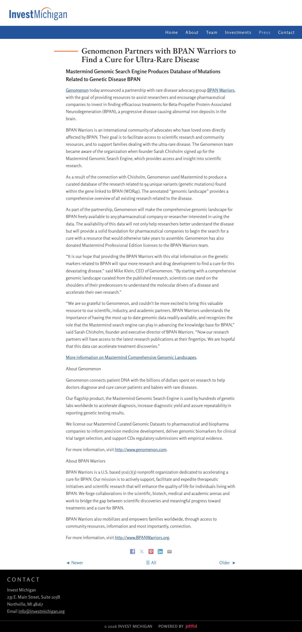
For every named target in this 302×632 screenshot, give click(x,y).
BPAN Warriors (220, 90)
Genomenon (77, 90)
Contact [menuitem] (286, 32)
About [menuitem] (192, 32)
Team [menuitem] (211, 32)
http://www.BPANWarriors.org (142, 537)
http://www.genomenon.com (141, 449)
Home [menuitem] (171, 32)
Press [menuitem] (265, 32)
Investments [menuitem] (238, 32)
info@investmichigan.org (41, 611)
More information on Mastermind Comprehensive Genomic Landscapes (131, 357)
